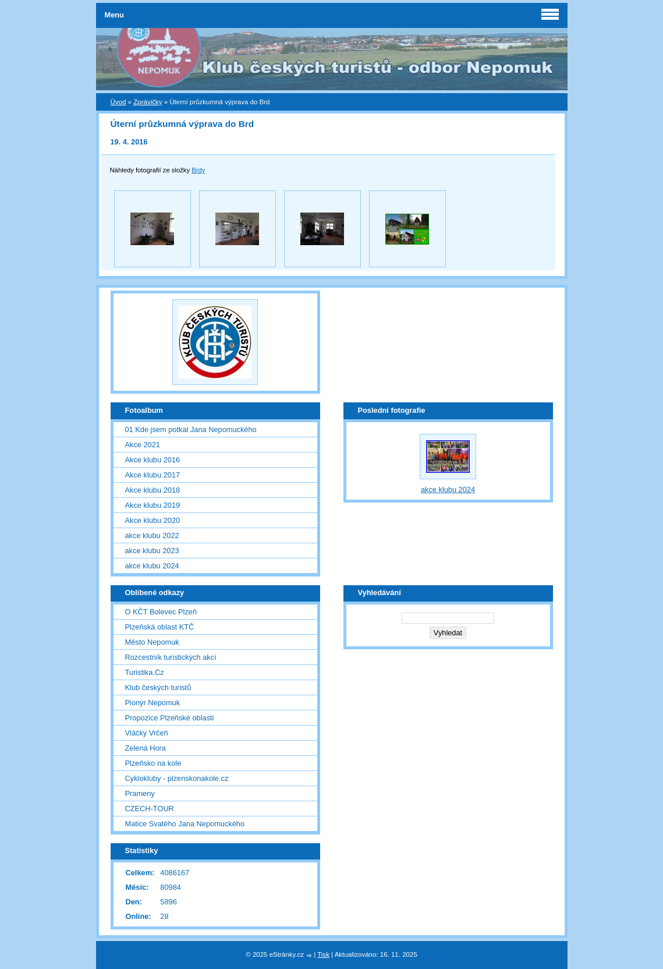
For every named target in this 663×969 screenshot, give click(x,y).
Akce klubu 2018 (152, 490)
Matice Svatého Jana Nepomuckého (185, 823)
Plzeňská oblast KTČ (159, 627)
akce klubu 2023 (152, 550)
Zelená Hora (145, 748)
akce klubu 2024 (152, 565)
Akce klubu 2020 (152, 520)
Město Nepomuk (152, 642)
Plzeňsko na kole (153, 763)
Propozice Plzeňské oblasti (169, 717)
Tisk (323, 954)
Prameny (140, 793)
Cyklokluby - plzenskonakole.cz (177, 778)
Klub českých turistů (158, 687)
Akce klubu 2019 (152, 505)
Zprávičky (147, 101)
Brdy (198, 170)
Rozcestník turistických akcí (171, 657)
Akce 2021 (142, 444)
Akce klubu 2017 (152, 475)
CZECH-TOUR (149, 808)
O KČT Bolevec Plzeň (161, 611)
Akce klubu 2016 (152, 459)
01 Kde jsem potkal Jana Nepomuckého (191, 429)
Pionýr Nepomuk (152, 702)
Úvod (118, 101)
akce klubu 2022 (152, 535)
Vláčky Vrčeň (146, 732)
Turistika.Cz (144, 672)
